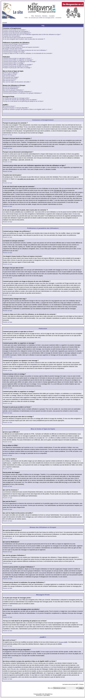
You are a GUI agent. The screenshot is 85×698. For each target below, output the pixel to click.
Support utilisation (46, 695)
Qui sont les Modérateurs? (10, 88)
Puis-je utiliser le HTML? (10, 74)
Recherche (38, 16)
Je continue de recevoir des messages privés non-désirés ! (20, 99)
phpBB (39, 694)
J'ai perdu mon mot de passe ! (11, 36)
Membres (44, 16)
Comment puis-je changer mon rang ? (14, 52)
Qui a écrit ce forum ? (9, 106)
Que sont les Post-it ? (9, 80)
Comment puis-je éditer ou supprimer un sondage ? (18, 64)
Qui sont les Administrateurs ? (11, 87)
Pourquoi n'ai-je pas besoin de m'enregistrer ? (16, 31)
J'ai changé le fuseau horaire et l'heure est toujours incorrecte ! (21, 47)
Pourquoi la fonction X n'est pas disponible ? (16, 108)
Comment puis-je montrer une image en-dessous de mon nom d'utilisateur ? (25, 50)
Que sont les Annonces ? (10, 79)
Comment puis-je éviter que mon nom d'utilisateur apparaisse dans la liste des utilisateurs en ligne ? (32, 34)
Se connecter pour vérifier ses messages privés (41, 17)
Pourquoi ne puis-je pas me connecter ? (14, 30)
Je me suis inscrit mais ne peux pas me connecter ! (18, 37)
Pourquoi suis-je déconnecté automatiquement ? (17, 33)
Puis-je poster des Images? (11, 77)
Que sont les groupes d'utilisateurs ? (13, 90)
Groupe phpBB (63, 642)
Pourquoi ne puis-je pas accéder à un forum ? (16, 66)
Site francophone (39, 695)
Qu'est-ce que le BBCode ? (11, 72)
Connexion (58, 17)
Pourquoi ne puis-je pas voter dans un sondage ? (17, 67)
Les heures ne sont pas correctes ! (13, 45)
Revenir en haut (7, 135)
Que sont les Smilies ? (9, 76)
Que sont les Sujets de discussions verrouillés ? (17, 82)
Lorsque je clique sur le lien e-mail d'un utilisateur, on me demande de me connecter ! (28, 53)
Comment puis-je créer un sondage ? (13, 63)
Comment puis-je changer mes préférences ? (16, 44)
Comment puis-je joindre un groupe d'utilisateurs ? (17, 91)
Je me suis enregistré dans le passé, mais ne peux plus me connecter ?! (24, 39)
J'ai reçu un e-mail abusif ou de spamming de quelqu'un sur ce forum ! (23, 101)
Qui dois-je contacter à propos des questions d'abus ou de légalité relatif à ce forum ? (27, 109)
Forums (5, 22)
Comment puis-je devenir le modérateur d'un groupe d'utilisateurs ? (22, 93)
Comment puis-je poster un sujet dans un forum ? (17, 58)
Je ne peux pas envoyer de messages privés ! (16, 98)
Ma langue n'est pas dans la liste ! (12, 49)
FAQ (32, 16)
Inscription (52, 16)
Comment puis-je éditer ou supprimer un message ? (18, 60)
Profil (26, 17)
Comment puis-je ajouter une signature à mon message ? (19, 61)
